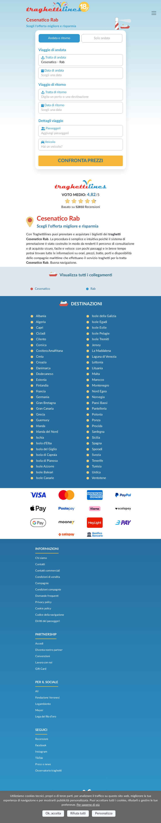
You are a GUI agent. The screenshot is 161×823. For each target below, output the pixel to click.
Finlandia (42, 385)
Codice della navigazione (49, 614)
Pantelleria (99, 408)
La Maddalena (101, 350)
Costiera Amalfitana (49, 350)
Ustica (96, 472)
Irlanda (40, 426)
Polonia (97, 414)
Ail (36, 691)
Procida (97, 426)
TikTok (39, 758)
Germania (42, 397)
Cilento (41, 339)
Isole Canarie (45, 478)
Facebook (40, 745)
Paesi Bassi (99, 403)
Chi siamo (41, 558)
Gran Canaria (45, 408)
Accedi (39, 643)
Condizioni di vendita (47, 577)
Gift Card (40, 668)
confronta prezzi (80, 160)
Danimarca (43, 368)
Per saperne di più (88, 804)
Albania (41, 316)
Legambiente (43, 704)
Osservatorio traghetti (48, 770)
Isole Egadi (99, 322)
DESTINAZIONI (86, 304)
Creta (39, 356)
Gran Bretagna (46, 403)
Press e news (43, 764)
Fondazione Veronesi (47, 697)
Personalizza (103, 813)
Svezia (96, 454)
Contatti (40, 564)
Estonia (41, 379)
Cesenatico (42, 288)
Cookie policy (43, 608)
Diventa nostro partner (49, 649)
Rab (93, 288)
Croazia (41, 362)
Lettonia (97, 362)
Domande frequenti (47, 595)
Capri (39, 327)
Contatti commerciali (47, 570)
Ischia (40, 437)
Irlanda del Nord (47, 431)
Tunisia (96, 466)
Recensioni (41, 739)
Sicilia (96, 437)
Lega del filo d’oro (45, 716)
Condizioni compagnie (48, 589)
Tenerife (97, 460)
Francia (41, 391)
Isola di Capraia (46, 454)
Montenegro (100, 385)
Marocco (98, 379)
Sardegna (98, 431)
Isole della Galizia (104, 316)
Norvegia (98, 397)
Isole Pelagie (101, 333)
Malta (96, 374)
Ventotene (99, 478)
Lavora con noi (43, 662)
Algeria (41, 322)
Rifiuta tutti (78, 813)
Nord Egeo (99, 391)
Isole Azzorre (45, 466)
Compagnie (42, 583)
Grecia (40, 414)
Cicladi (40, 333)
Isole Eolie (99, 327)
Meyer (39, 710)
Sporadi (97, 449)
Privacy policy (43, 602)
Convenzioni (42, 656)
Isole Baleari (44, 472)
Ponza (96, 420)
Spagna (97, 443)
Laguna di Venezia (104, 356)
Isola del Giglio (46, 449)
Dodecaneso (44, 374)
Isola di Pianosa (47, 460)
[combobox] (80, 62)
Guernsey (42, 420)
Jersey (96, 345)
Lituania (97, 368)
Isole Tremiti (100, 339)
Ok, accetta (53, 813)
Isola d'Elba (44, 443)
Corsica (41, 345)
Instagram (41, 751)
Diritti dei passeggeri (47, 621)
